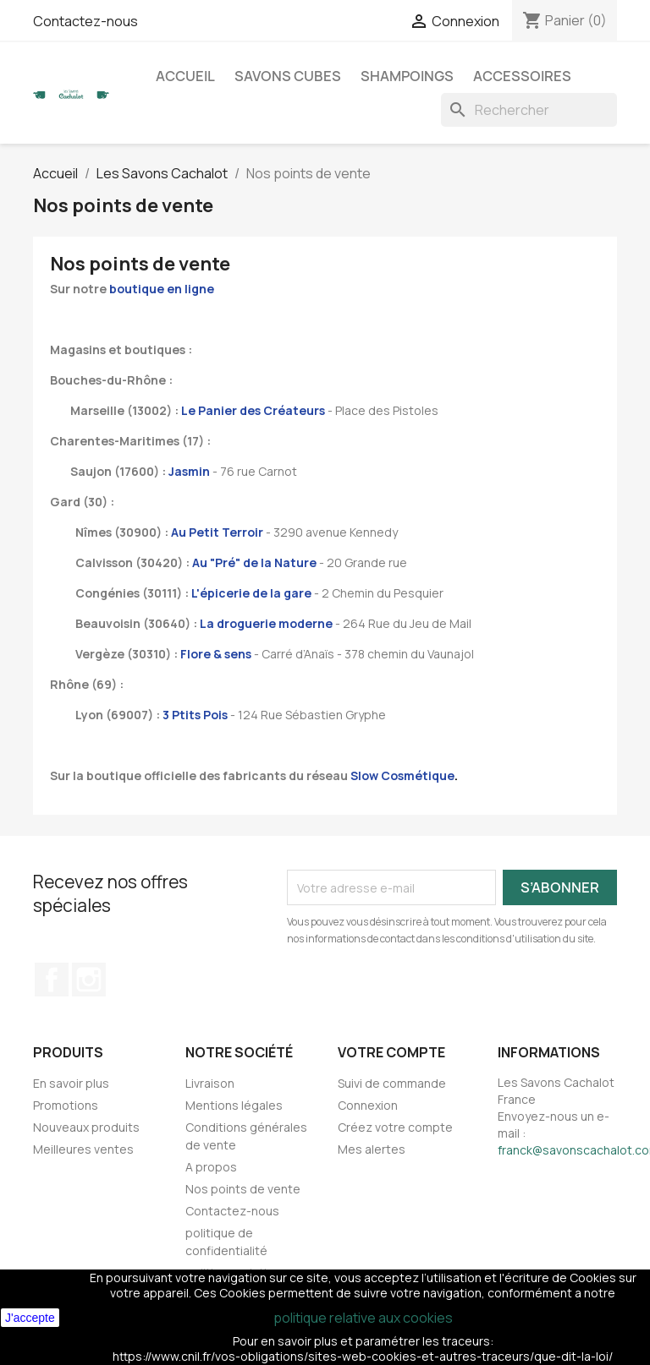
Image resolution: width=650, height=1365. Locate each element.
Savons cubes (287, 76)
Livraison (209, 1083)
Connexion (368, 1105)
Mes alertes (371, 1149)
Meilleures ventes (83, 1149)
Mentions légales (234, 1105)
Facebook (52, 979)
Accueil (185, 76)
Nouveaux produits (86, 1127)
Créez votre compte (395, 1127)
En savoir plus (71, 1083)
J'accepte (30, 1317)
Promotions (65, 1105)
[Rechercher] (529, 110)
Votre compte (391, 1052)
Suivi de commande (392, 1083)
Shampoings (407, 76)
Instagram (89, 979)
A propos (211, 1167)
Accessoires (522, 76)
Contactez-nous (85, 21)
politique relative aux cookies (363, 1317)
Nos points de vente (242, 1189)
